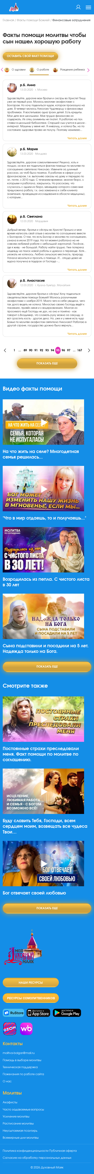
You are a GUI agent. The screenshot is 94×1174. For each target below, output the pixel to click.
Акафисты (10, 1102)
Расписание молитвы (18, 1123)
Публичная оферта (63, 1150)
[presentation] (2, 69)
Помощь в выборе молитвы (22, 1060)
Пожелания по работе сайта (23, 1074)
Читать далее (77, 138)
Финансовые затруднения (71, 20)
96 (63, 350)
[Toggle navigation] (88, 8)
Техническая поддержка (20, 1067)
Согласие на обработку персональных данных (37, 1157)
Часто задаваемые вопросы (23, 1109)
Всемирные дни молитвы (21, 1137)
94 (52, 350)
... (19, 350)
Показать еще (47, 363)
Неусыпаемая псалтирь (20, 1130)
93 (47, 350)
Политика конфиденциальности (26, 1150)
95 (58, 350)
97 (68, 350)
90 (30, 350)
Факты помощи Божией (33, 20)
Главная (8, 20)
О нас (7, 1081)
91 (36, 350)
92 (41, 350)
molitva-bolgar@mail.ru (19, 1053)
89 (25, 350)
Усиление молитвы (16, 1116)
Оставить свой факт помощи (30, 56)
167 (79, 350)
